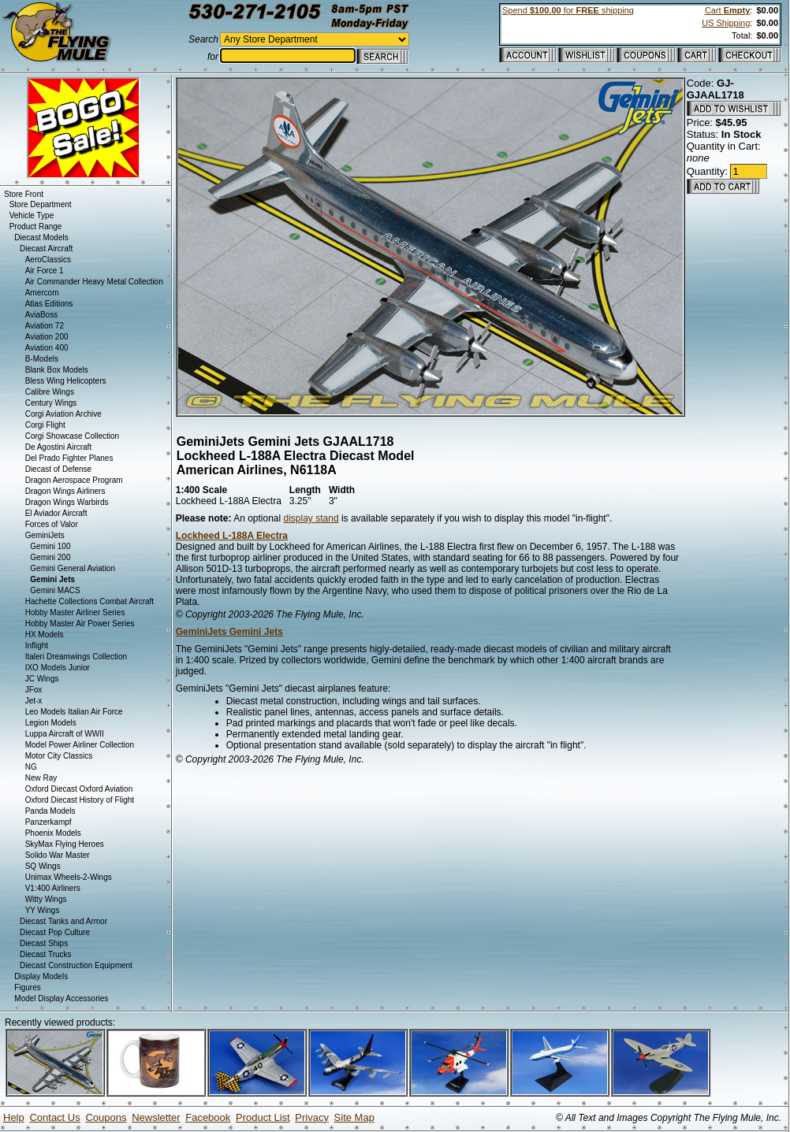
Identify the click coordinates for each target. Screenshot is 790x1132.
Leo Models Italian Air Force (74, 711)
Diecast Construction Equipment (76, 965)
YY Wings (42, 910)
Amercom (42, 292)
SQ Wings (43, 866)
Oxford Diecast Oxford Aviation (79, 789)
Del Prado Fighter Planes (69, 458)
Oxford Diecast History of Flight (79, 800)
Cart (727, 10)
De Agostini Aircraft (58, 447)
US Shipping (726, 23)
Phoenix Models (53, 833)
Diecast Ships (44, 943)
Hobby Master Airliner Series (75, 612)
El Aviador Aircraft (56, 513)
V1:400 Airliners (52, 888)
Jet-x (34, 700)
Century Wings (51, 403)
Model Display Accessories (61, 998)
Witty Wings (46, 899)
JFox (34, 689)
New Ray (41, 778)
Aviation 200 (47, 336)
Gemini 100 (50, 546)
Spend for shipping (568, 10)
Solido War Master (57, 855)
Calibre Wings (49, 392)
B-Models (41, 358)
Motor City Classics (59, 756)
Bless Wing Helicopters (65, 381)
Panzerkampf (48, 822)
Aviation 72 (44, 325)
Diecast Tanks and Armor (63, 921)
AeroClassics (48, 259)
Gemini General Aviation (72, 568)
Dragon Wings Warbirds (67, 502)
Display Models (41, 976)
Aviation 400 (47, 347)
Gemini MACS (55, 590)
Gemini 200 (50, 557)
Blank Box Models (56, 370)
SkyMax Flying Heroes (64, 844)
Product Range (35, 226)
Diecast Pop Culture (55, 932)
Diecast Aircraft (46, 248)
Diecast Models (41, 237)
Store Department (40, 204)
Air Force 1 (44, 270)
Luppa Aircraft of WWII (64, 733)
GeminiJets (45, 535)
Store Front (23, 194)
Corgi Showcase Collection (72, 436)
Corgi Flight (45, 425)
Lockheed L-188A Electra (232, 535)
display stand (311, 518)
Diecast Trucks (46, 954)
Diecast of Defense (58, 469)
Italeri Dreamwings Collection (76, 656)
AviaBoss (41, 314)
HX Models (44, 634)
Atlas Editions (49, 303)
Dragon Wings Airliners (65, 491)
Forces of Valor (51, 524)
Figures (27, 987)
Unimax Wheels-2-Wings (68, 877)
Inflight (36, 645)
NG (31, 767)
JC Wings (42, 678)
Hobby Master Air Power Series (80, 623)
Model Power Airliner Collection (79, 744)
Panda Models (50, 811)
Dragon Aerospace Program (74, 480)
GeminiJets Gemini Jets (229, 631)
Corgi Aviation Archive (63, 414)
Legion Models (50, 722)
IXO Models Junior (57, 667)
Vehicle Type (31, 215)
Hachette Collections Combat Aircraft (89, 601)
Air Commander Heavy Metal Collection (94, 281)
